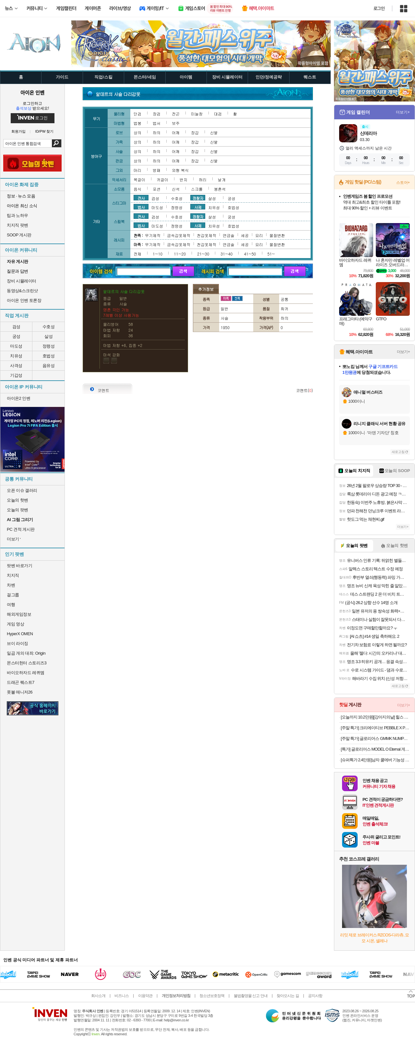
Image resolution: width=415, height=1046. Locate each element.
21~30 (203, 253)
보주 (176, 123)
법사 (141, 206)
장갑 (195, 132)
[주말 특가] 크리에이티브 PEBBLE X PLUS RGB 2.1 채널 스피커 (375, 727)
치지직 (13, 575)
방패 (156, 170)
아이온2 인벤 (18, 398)
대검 (218, 113)
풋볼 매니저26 (19, 692)
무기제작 (152, 235)
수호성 (48, 326)
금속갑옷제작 (178, 235)
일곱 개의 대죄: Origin (26, 653)
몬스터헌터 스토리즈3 (26, 663)
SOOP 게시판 (19, 235)
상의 (137, 132)
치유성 (16, 355)
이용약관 (145, 995)
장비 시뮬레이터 (21, 281)
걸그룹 (13, 595)
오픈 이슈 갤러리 (22, 490)
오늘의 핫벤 (17, 500)
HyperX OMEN (20, 634)
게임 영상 (15, 624)
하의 (156, 132)
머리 (137, 170)
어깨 (176, 132)
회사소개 (98, 995)
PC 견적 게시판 (21, 529)
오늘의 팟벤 (17, 510)
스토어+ (403, 182)
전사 (141, 197)
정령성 (48, 346)
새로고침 (398, 452)
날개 (222, 179)
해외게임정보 (19, 614)
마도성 (16, 346)
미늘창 (197, 113)
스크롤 (197, 189)
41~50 (250, 253)
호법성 (48, 355)
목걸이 (139, 179)
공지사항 (315, 995)
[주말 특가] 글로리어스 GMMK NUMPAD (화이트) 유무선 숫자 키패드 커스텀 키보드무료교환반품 (375, 738)
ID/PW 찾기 (44, 131)
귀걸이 (162, 179)
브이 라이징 (17, 643)
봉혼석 (220, 189)
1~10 (157, 253)
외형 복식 (180, 170)
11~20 (180, 253)
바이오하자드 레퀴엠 (25, 673)
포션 (156, 189)
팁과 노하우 (17, 215)
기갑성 (16, 375)
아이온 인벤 (32, 92)
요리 (259, 235)
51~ (271, 253)
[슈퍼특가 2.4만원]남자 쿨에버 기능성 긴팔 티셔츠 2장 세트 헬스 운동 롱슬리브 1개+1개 (375, 759)
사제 (197, 206)
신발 (214, 132)
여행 (11, 604)
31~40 (226, 253)
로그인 (379, 8)
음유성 (48, 365)
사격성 (16, 365)
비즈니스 (121, 995)
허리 (203, 179)
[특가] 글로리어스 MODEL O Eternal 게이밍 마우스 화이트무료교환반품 (375, 749)
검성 (16, 326)
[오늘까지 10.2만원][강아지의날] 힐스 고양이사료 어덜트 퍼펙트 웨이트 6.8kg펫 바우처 (375, 717)
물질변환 (277, 235)
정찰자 (198, 197)
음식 (137, 189)
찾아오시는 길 (288, 995)
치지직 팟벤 (17, 225)
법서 (156, 123)
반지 (183, 179)
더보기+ (403, 112)
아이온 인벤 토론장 (24, 300)
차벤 (11, 585)
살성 (48, 336)
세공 (245, 235)
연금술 (228, 235)
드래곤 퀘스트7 (20, 682)
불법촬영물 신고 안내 (250, 995)
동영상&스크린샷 (22, 291)
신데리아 (368, 133)
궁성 (16, 336)
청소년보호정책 (211, 995)
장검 (156, 113)
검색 (56, 143)
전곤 (176, 113)
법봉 (137, 123)
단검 (137, 113)
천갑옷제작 (206, 235)
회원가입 (18, 131)
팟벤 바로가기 (19, 566)
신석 (176, 189)
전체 (137, 253)
